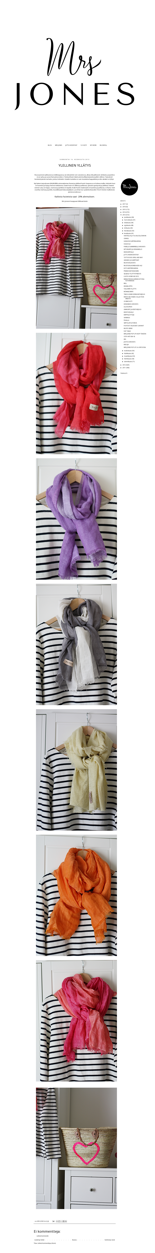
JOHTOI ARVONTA (129, 342)
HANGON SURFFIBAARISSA (132, 241)
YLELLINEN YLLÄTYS (130, 289)
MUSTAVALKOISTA (130, 263)
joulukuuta (127, 217)
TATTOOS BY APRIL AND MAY (133, 257)
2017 (124, 204)
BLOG (50, 145)
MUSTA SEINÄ (128, 328)
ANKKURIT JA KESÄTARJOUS (132, 309)
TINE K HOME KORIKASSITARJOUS (134, 294)
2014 (124, 212)
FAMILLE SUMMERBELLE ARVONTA (134, 247)
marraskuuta (128, 220)
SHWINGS (127, 318)
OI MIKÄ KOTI (128, 301)
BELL (125, 283)
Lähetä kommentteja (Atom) (47, 1243)
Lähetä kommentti (42, 1236)
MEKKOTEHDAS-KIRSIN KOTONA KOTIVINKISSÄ (134, 280)
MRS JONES (58, 145)
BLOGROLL (103, 145)
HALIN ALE (127, 244)
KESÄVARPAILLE (129, 252)
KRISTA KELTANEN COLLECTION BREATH (134, 297)
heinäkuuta (128, 231)
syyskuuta (127, 225)
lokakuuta (127, 223)
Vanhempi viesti (110, 1240)
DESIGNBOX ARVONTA (131, 304)
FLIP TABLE (127, 331)
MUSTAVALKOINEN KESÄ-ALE (133, 266)
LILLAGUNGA (128, 307)
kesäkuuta (127, 233)
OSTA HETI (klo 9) (129, 336)
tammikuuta (128, 362)
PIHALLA (126, 320)
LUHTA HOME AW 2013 (131, 276)
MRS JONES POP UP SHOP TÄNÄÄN (135, 334)
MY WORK (93, 145)
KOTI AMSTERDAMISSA (131, 268)
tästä (85, 201)
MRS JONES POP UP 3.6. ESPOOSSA (135, 347)
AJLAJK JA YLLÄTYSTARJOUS (132, 274)
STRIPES (126, 238)
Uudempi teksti (39, 1240)
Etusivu (74, 1240)
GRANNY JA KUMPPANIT (131, 260)
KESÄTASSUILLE (128, 312)
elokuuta (127, 228)
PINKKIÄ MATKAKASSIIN (131, 271)
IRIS (125, 339)
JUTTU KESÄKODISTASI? (131, 255)
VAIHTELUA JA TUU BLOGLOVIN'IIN (135, 236)
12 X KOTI (84, 145)
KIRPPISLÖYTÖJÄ (129, 315)
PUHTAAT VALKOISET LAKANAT (134, 326)
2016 (124, 207)
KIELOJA (126, 345)
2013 (124, 215)
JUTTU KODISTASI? (71, 145)
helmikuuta (128, 359)
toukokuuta (128, 351)
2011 (124, 368)
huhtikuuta (127, 353)
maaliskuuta (128, 356)
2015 (124, 209)
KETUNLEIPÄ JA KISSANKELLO (133, 249)
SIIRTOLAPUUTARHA (130, 323)
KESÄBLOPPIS (128, 286)
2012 (124, 365)
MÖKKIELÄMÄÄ (128, 292)
